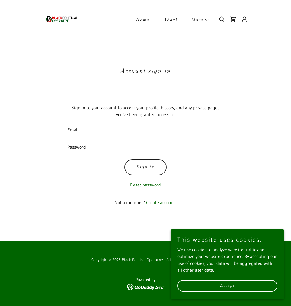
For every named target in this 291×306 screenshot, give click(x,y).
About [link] (170, 20)
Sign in (145, 167)
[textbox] (145, 130)
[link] (62, 19)
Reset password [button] (145, 185)
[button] (198, 20)
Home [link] (142, 20)
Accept (227, 286)
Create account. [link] (161, 202)
